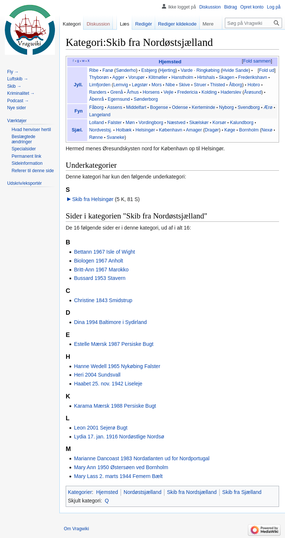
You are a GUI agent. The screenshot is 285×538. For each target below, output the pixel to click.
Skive (184, 84)
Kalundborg (241, 122)
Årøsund (253, 92)
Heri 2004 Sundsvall (97, 375)
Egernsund (119, 99)
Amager (194, 130)
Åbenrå (96, 99)
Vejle (169, 92)
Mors (156, 84)
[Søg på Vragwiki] (253, 23)
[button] (257, 61)
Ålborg (235, 84)
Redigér (143, 24)
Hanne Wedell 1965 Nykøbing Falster (117, 366)
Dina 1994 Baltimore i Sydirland (110, 322)
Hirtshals (206, 77)
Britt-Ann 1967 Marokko (101, 270)
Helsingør (145, 130)
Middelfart (136, 107)
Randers (98, 92)
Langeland (100, 114)
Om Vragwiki (76, 528)
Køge (229, 130)
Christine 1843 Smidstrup (103, 300)
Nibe (170, 84)
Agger (118, 77)
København (170, 130)
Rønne (96, 137)
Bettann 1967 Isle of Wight (104, 252)
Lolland (96, 122)
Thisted (217, 84)
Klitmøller (157, 77)
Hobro (254, 84)
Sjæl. (77, 130)
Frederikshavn (252, 77)
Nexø (267, 130)
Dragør (212, 130)
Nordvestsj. (100, 130)
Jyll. (78, 84)
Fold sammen (257, 61)
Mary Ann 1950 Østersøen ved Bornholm (121, 467)
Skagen (227, 77)
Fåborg (96, 107)
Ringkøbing (207, 70)
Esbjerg (149, 70)
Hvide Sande (235, 70)
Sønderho (126, 70)
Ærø (267, 107)
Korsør (219, 122)
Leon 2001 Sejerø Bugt (100, 428)
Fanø (107, 70)
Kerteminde (203, 107)
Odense (180, 107)
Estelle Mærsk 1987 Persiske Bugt (113, 344)
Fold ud (266, 70)
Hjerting (167, 70)
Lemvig (120, 84)
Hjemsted (170, 61)
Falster (115, 122)
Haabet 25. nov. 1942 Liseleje (108, 384)
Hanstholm (182, 77)
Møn (130, 122)
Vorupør (136, 77)
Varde (187, 70)
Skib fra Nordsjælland (192, 492)
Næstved (176, 122)
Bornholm (249, 130)
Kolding (209, 92)
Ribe (93, 70)
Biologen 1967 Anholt (98, 261)
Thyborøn (99, 77)
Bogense (159, 107)
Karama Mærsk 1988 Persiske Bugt (115, 406)
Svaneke (116, 137)
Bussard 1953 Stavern (99, 278)
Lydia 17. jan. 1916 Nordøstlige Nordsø (119, 437)
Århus (133, 92)
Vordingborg (150, 122)
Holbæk (123, 130)
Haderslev (231, 92)
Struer (200, 84)
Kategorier (80, 492)
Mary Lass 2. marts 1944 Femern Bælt (118, 476)
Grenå (116, 92)
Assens (114, 107)
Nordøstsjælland (142, 492)
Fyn (79, 111)
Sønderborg (146, 99)
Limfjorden (100, 84)
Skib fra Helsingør (92, 199)
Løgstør (139, 84)
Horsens (151, 92)
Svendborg (249, 107)
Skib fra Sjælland (242, 492)
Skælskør (199, 122)
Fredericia (187, 92)
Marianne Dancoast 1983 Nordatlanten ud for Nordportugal (141, 458)
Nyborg (226, 107)
